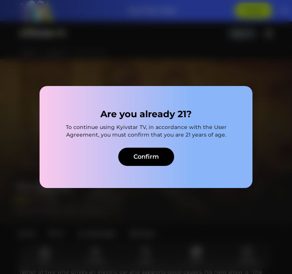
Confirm (146, 156)
